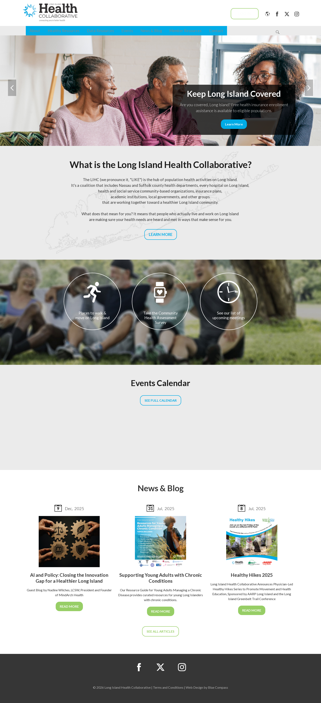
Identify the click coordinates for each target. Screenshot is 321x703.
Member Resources (185, 30)
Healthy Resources (63, 30)
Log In (244, 13)
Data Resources (100, 30)
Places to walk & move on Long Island (92, 300)
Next (309, 88)
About (34, 30)
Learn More (234, 124)
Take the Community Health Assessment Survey (160, 303)
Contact (216, 30)
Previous (12, 88)
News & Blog (151, 30)
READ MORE (69, 606)
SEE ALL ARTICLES (160, 631)
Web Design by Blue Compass (207, 687)
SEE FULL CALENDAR (161, 400)
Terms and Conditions (168, 687)
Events (127, 30)
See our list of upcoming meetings (228, 300)
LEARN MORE (160, 234)
